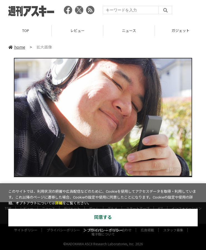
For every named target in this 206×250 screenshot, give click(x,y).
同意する (103, 217)
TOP (25, 30)
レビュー (77, 30)
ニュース (129, 30)
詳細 (58, 203)
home (16, 47)
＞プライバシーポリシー (103, 230)
